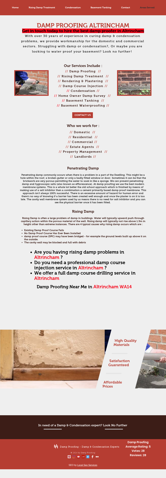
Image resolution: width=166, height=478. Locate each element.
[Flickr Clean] (97, 456)
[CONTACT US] (82, 115)
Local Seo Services (87, 465)
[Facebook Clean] (92, 456)
